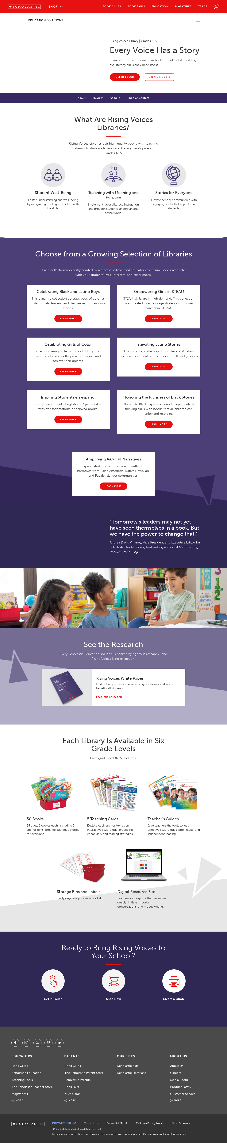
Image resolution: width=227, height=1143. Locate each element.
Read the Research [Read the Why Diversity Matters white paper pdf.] (109, 697)
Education (160, 6)
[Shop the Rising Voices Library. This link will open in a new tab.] (113, 981)
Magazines (183, 6)
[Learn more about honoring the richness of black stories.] (158, 424)
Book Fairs (136, 6)
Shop (53, 6)
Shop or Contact (138, 98)
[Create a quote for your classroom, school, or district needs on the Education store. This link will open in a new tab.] (159, 77)
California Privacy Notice (150, 1123)
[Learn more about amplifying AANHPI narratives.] (113, 486)
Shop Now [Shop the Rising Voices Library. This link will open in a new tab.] (113, 999)
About (82, 98)
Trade (203, 6)
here (184, 1134)
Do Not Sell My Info (117, 1123)
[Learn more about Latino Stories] (158, 366)
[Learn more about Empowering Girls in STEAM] (158, 318)
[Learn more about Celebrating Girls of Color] (68, 371)
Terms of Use (91, 1123)
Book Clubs (112, 6)
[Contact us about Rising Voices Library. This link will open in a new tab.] (125, 77)
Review (98, 98)
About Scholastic (181, 1123)
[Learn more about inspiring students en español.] (68, 419)
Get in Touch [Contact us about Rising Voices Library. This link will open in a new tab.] (53, 999)
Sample (115, 98)
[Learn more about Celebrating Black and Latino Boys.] (68, 318)
